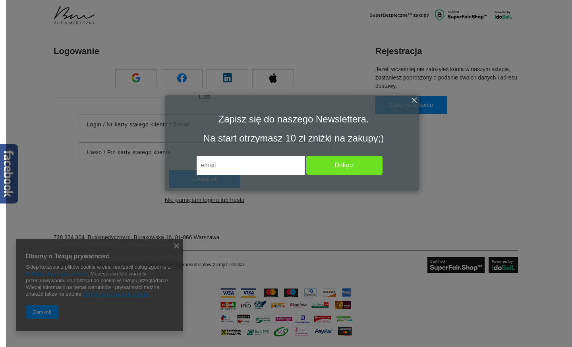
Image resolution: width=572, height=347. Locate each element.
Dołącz (344, 165)
